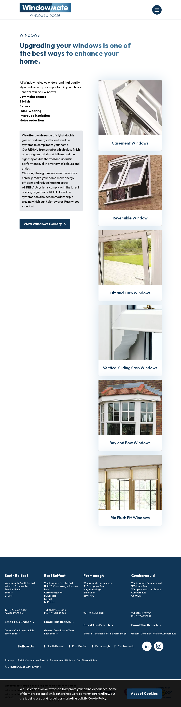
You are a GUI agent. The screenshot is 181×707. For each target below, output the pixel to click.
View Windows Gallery (44, 224)
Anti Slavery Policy (87, 660)
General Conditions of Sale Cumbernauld (153, 633)
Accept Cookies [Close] (144, 693)
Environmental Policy (61, 660)
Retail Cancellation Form (31, 660)
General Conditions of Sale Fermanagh (105, 633)
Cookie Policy (97, 698)
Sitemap (9, 660)
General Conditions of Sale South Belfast (19, 632)
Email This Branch (19, 622)
